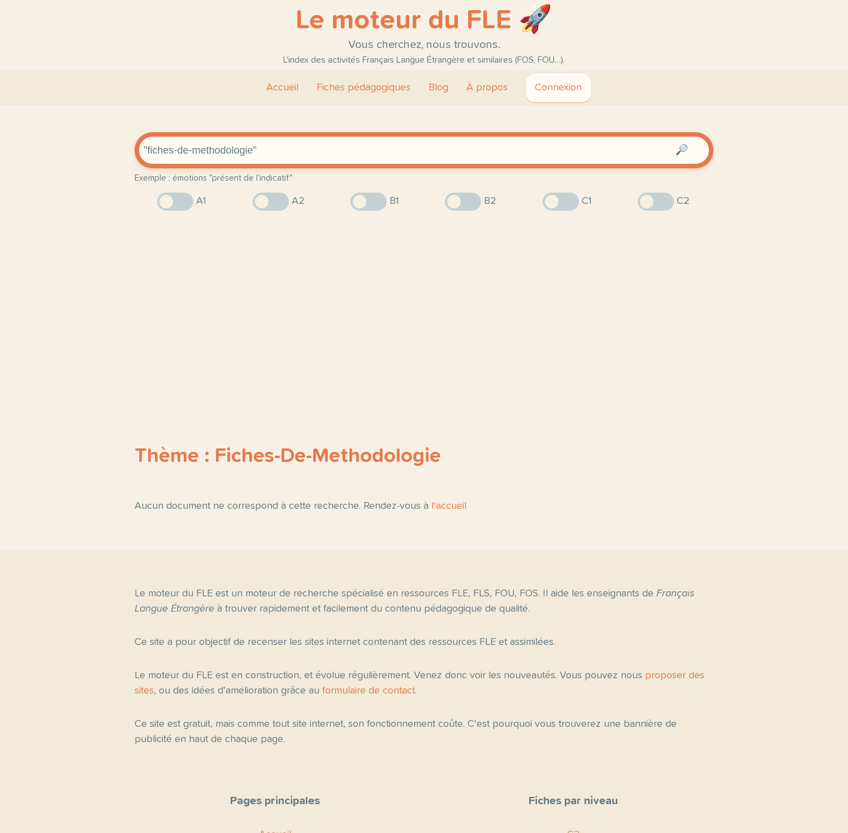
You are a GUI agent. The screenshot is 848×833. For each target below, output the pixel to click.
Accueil (282, 87)
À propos (487, 87)
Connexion (558, 87)
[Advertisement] (424, 308)
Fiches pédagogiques (363, 87)
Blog (438, 87)
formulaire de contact (368, 691)
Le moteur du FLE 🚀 (424, 20)
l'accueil (448, 506)
